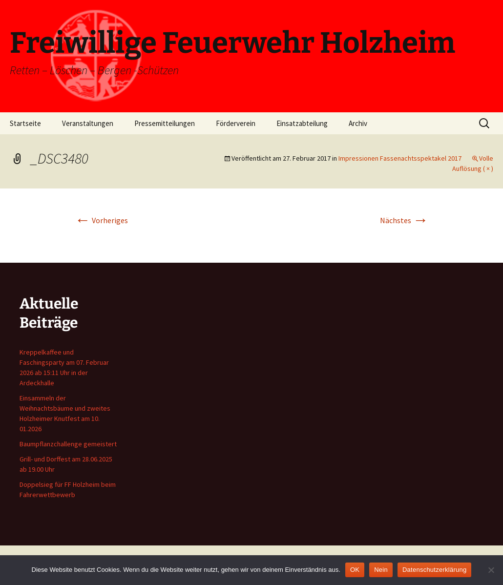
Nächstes (404, 220)
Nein (381, 569)
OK (354, 569)
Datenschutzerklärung (434, 569)
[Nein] (491, 570)
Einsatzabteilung (302, 123)
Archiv (358, 123)
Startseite (25, 123)
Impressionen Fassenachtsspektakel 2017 (399, 158)
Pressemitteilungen (164, 123)
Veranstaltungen (87, 123)
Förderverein (235, 123)
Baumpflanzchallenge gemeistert (68, 443)
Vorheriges (101, 220)
